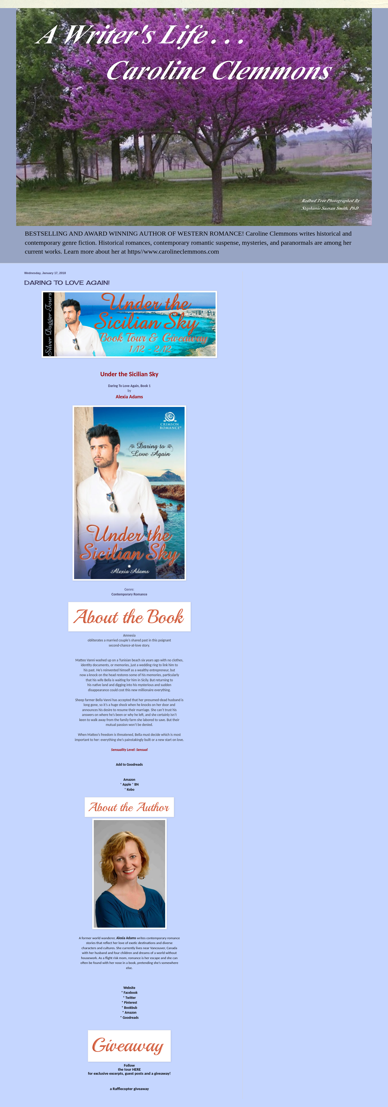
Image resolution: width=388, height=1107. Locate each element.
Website (129, 988)
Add (119, 764)
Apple (127, 784)
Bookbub (130, 1008)
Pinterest (130, 1002)
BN (136, 784)
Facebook (130, 993)
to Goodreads (133, 764)
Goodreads (130, 1018)
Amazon (129, 780)
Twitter (130, 998)
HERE (136, 1069)
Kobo (130, 789)
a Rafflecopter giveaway (129, 1088)
